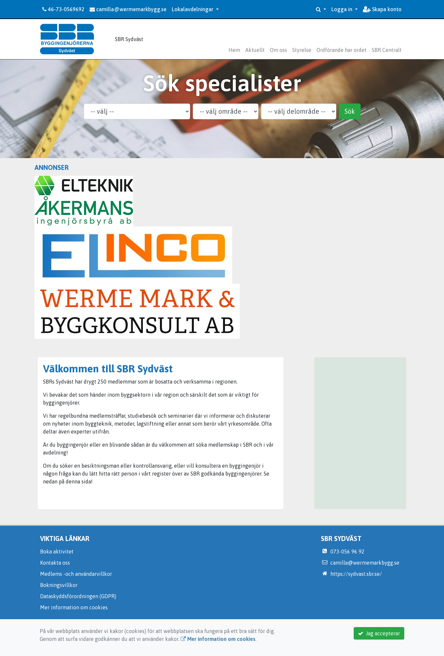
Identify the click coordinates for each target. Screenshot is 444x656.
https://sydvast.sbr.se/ (356, 574)
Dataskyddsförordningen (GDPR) (78, 596)
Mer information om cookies (74, 607)
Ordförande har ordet (341, 50)
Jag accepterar (379, 633)
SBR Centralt (387, 50)
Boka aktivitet (57, 551)
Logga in (342, 9)
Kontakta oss (55, 563)
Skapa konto (382, 9)
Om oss (278, 50)
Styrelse (301, 50)
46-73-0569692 (63, 9)
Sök (349, 111)
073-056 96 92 (347, 551)
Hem (234, 50)
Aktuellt (255, 50)
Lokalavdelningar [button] (193, 9)
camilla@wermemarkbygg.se (128, 9)
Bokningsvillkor (59, 585)
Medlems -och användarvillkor (76, 574)
